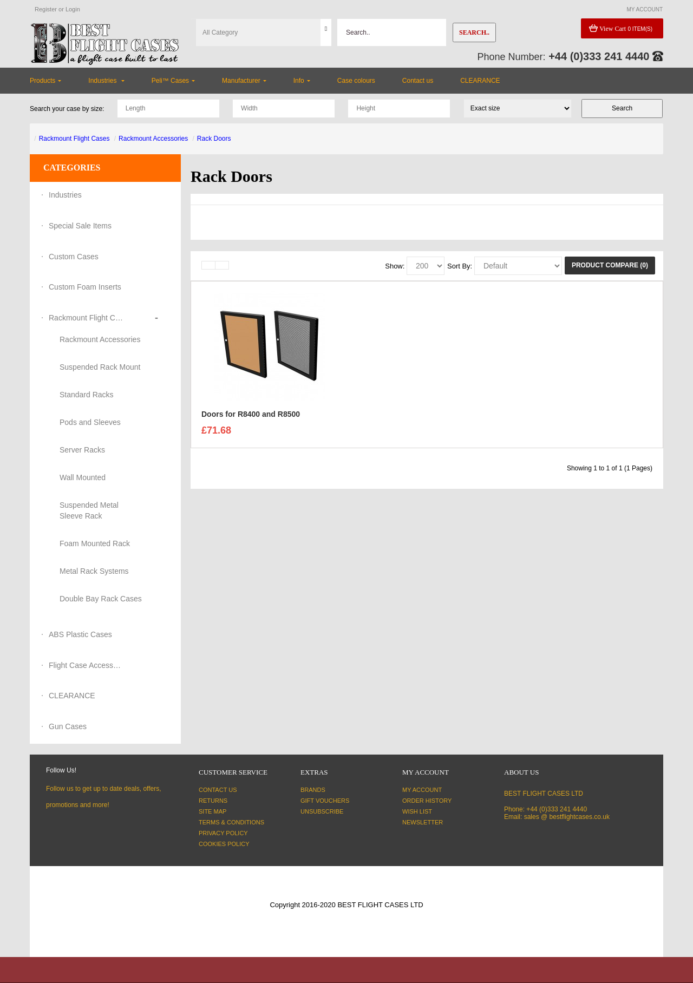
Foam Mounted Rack (95, 543)
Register (46, 9)
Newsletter (422, 822)
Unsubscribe (321, 811)
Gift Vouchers (324, 800)
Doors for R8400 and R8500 (250, 416)
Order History (427, 800)
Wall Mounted (83, 477)
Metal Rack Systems (94, 571)
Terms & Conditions (231, 822)
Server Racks (82, 449)
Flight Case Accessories (87, 665)
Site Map (212, 811)
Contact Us (218, 790)
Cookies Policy (224, 844)
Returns (213, 800)
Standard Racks (87, 394)
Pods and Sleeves (90, 422)
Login (73, 9)
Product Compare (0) (610, 265)
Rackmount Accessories (153, 138)
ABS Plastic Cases (80, 634)
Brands (312, 790)
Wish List (417, 811)
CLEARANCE (72, 695)
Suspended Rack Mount (100, 367)
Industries (65, 195)
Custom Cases (74, 256)
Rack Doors (214, 138)
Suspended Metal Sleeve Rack (89, 510)
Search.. (474, 32)
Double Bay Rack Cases (101, 598)
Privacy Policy (223, 833)
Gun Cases (68, 726)
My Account (422, 790)
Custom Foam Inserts (85, 287)
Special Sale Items (80, 225)
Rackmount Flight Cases (74, 138)
